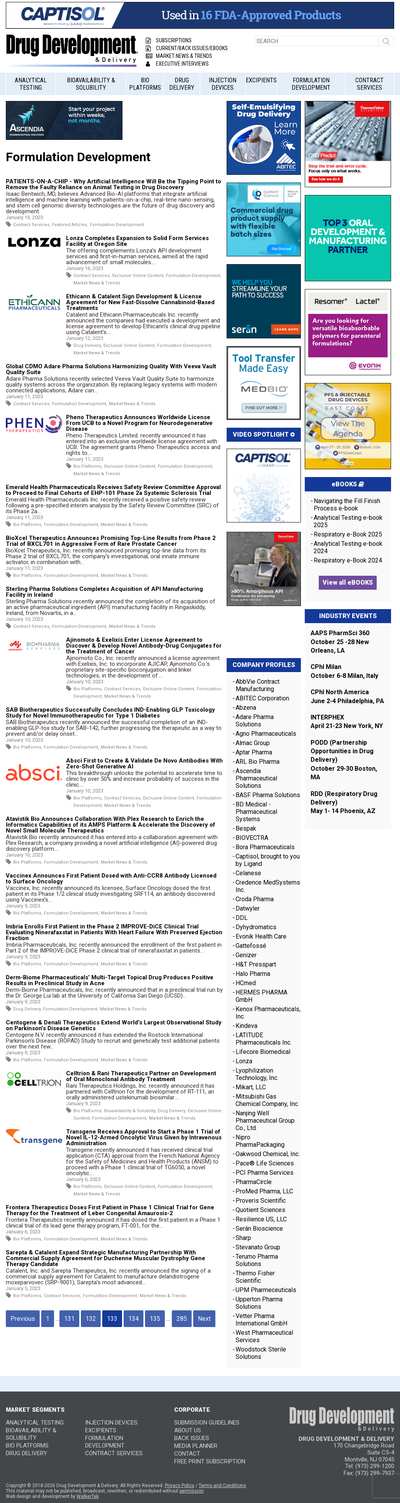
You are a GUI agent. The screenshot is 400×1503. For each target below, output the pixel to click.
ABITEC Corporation (262, 698)
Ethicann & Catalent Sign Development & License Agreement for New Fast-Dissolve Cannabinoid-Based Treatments (140, 302)
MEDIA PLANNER (195, 1445)
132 (91, 1318)
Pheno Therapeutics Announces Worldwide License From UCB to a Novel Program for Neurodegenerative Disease (139, 423)
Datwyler (248, 908)
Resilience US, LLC (261, 1219)
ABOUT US (187, 1430)
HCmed (246, 983)
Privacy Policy (179, 1485)
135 (155, 1318)
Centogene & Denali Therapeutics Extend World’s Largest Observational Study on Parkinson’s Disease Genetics (114, 1025)
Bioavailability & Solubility (91, 84)
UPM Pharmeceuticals (266, 1290)
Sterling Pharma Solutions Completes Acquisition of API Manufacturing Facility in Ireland (104, 591)
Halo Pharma (253, 973)
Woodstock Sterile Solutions (261, 1353)
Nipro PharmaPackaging (260, 1141)
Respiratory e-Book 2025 (348, 534)
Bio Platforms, (88, 466)
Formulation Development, (193, 275)
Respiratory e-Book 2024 (348, 560)
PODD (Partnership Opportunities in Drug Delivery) (342, 751)
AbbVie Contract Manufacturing (257, 685)
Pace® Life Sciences (265, 1163)
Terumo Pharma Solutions (257, 1260)
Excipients (261, 80)
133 (112, 1318)
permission (192, 1491)
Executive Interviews (177, 64)
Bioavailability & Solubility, (130, 1110)
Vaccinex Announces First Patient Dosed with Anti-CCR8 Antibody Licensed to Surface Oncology (111, 878)
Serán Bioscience (259, 1228)
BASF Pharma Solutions (268, 795)
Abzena (246, 707)
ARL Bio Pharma (257, 761)
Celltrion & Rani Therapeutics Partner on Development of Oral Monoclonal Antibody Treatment (141, 1076)
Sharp (243, 1238)
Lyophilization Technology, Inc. (257, 1074)
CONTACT (187, 1453)
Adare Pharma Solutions (255, 720)
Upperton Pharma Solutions (259, 1303)
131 (69, 1318)
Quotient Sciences (260, 1210)
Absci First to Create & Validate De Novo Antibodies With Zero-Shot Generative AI (144, 763)
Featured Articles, (70, 224)
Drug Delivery (181, 84)
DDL (242, 917)
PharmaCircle (254, 1182)
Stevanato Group (258, 1247)
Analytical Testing (31, 84)
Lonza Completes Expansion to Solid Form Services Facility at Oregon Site (137, 241)
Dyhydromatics (256, 927)
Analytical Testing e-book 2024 (348, 547)
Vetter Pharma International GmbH (261, 1319)
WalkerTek (88, 1496)
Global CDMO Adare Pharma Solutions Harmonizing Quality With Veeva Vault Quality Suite (111, 369)
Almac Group (253, 743)
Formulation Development (311, 84)
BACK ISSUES (191, 1438)
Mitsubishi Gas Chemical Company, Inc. (267, 1100)
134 (133, 1318)
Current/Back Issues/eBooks (187, 48)
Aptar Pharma (254, 752)
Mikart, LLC (251, 1087)
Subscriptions (169, 40)
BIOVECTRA (252, 837)
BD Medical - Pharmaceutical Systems (256, 812)
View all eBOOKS (348, 582)
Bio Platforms (145, 84)
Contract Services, (32, 224)
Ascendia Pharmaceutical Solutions (256, 778)
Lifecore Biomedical (263, 1051)
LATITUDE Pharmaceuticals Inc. (264, 1038)
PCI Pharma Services (264, 1172)
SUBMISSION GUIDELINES (206, 1422)
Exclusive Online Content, (138, 275)
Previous (22, 1318)
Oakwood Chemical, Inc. (268, 1154)
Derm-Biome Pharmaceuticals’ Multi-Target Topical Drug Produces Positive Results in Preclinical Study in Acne (109, 980)
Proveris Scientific (261, 1200)
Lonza (244, 1061)
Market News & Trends (179, 56)
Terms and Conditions (222, 1485)
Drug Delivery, (87, 345)
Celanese (248, 873)
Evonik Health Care (261, 936)
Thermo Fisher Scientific (255, 1277)
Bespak (246, 828)
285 (181, 1318)
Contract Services (369, 84)
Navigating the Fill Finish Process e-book (347, 504)
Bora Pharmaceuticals (265, 847)
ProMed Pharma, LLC (264, 1191)
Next (204, 1318)
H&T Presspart (256, 964)
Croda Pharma (255, 899)
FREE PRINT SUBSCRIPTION (209, 1461)
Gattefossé (251, 945)
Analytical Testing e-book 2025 (348, 521)
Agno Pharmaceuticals (266, 733)
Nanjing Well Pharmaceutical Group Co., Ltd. (265, 1120)
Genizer (246, 955)
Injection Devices (222, 84)
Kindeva (246, 1025)
